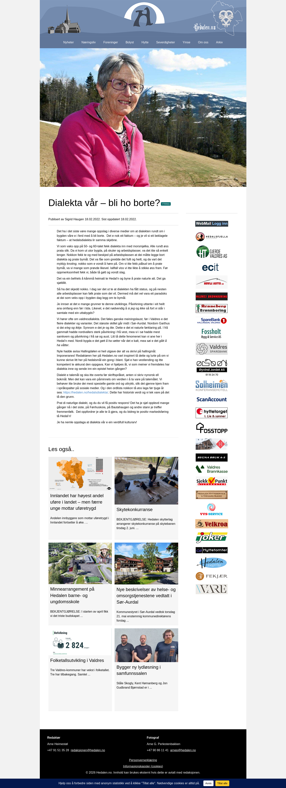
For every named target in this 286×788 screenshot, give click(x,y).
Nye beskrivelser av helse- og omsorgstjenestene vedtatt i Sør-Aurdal (146, 596)
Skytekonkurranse (134, 509)
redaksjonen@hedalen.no (88, 750)
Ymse (186, 42)
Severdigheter (165, 42)
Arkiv (219, 42)
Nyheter (68, 42)
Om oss (203, 42)
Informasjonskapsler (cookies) (143, 766)
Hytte (145, 42)
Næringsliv (88, 42)
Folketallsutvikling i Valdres (77, 660)
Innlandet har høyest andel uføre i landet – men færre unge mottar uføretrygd (77, 502)
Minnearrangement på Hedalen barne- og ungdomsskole (72, 595)
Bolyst (130, 42)
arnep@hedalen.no (183, 750)
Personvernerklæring (143, 760)
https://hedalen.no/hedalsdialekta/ (85, 392)
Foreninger (110, 42)
